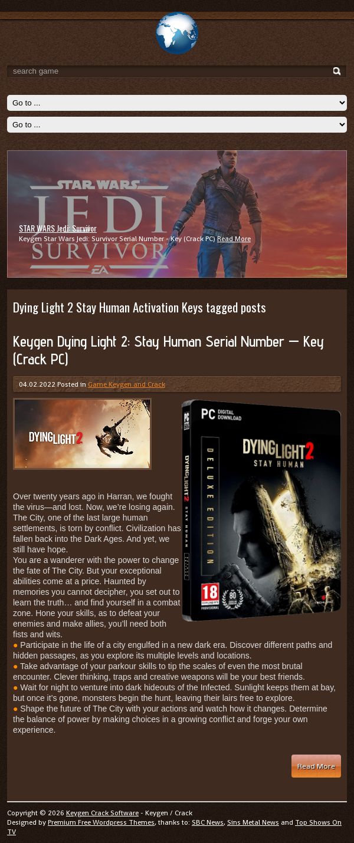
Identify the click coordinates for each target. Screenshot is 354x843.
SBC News (208, 822)
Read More (234, 238)
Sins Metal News (253, 822)
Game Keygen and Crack (126, 384)
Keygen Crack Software (102, 813)
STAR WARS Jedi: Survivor (58, 228)
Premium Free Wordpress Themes (101, 822)
